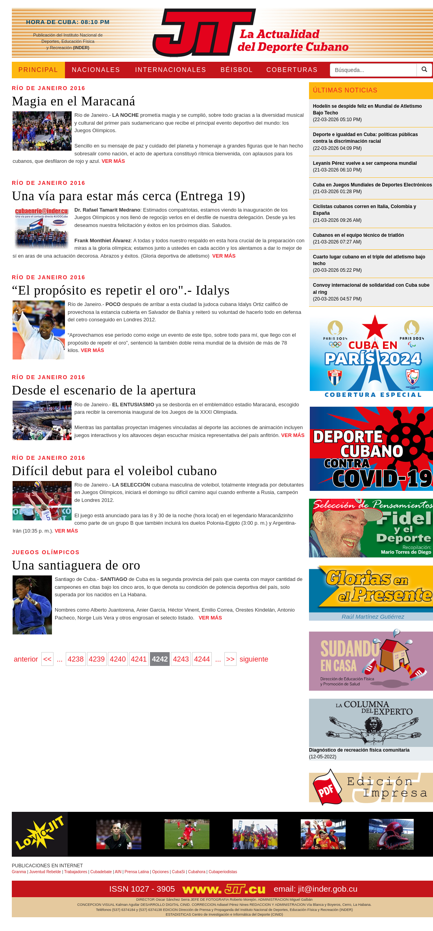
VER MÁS (113, 161)
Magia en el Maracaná (73, 101)
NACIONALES (96, 69)
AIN (118, 872)
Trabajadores (75, 872)
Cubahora (196, 872)
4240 (118, 659)
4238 (75, 659)
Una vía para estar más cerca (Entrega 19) (128, 196)
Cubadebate (101, 872)
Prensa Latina (137, 872)
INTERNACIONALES (170, 69)
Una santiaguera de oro (76, 565)
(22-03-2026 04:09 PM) (365, 141)
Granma (19, 872)
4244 (202, 659)
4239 (97, 659)
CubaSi (178, 872)
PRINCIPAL (38, 69)
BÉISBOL (236, 69)
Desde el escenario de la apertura (104, 390)
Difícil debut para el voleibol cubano (114, 471)
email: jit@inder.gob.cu (315, 888)
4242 (160, 659)
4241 (139, 659)
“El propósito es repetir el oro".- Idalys (121, 290)
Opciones (160, 872)
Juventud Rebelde (45, 872)
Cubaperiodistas (223, 872)
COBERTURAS (292, 69)
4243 (181, 659)
